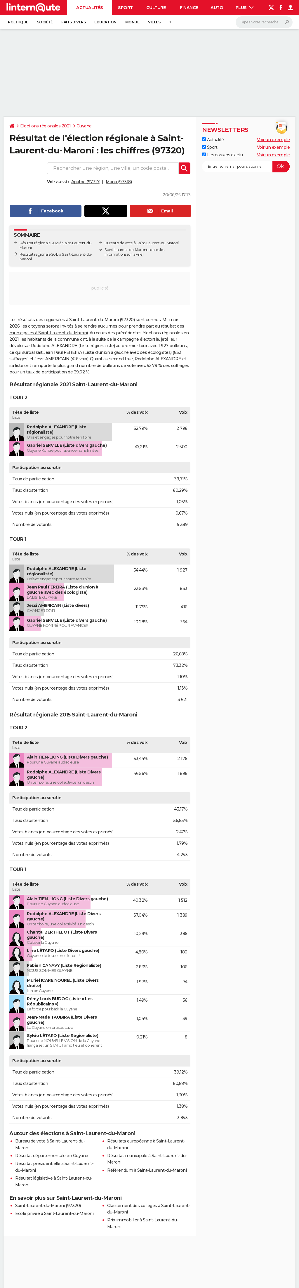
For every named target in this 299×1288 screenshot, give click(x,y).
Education (105, 22)
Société (45, 22)
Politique (18, 22)
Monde (132, 22)
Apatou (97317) (85, 181)
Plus (245, 7)
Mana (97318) (119, 181)
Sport (125, 7)
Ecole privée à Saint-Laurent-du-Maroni (54, 1213)
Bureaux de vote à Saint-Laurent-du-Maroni (142, 243)
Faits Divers (73, 22)
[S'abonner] (246, 166)
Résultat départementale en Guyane (51, 1155)
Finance (189, 7)
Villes (154, 22)
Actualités (89, 7)
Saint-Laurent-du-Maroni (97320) (48, 1205)
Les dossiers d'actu (222, 154)
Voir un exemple (273, 139)
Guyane (84, 126)
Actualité (213, 139)
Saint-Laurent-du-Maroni (126, 249)
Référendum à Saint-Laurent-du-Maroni (147, 1170)
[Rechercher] (264, 22)
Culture (156, 7)
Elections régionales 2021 (45, 126)
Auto (217, 7)
